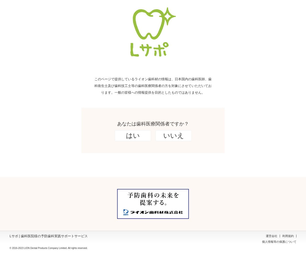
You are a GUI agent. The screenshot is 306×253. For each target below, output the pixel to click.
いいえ (173, 135)
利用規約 (288, 236)
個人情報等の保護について (279, 241)
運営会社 (271, 236)
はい (133, 135)
